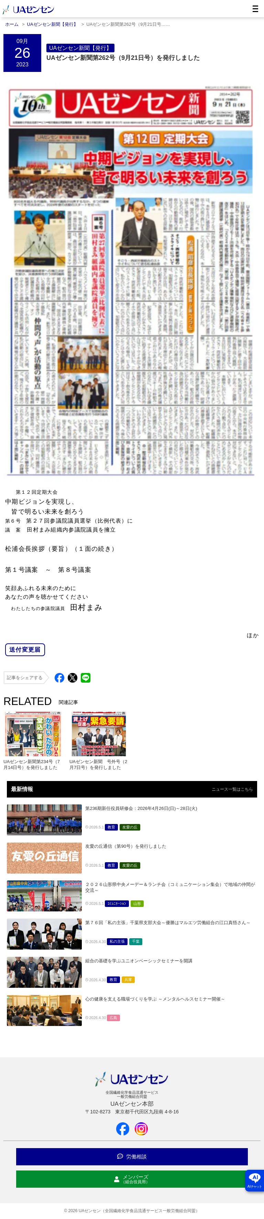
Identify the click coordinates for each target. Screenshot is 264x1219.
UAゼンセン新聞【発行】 (80, 48)
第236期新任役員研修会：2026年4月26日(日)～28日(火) (141, 808)
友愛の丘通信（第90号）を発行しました (125, 846)
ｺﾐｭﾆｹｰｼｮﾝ (117, 903)
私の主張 (117, 941)
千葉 (136, 941)
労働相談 (132, 1156)
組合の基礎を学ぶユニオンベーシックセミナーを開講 (138, 960)
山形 (137, 903)
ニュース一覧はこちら (232, 789)
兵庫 (128, 979)
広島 (113, 1018)
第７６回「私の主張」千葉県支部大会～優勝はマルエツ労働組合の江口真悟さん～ (168, 922)
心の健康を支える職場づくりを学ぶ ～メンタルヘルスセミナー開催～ (155, 999)
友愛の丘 (130, 827)
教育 (111, 827)
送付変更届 (25, 649)
